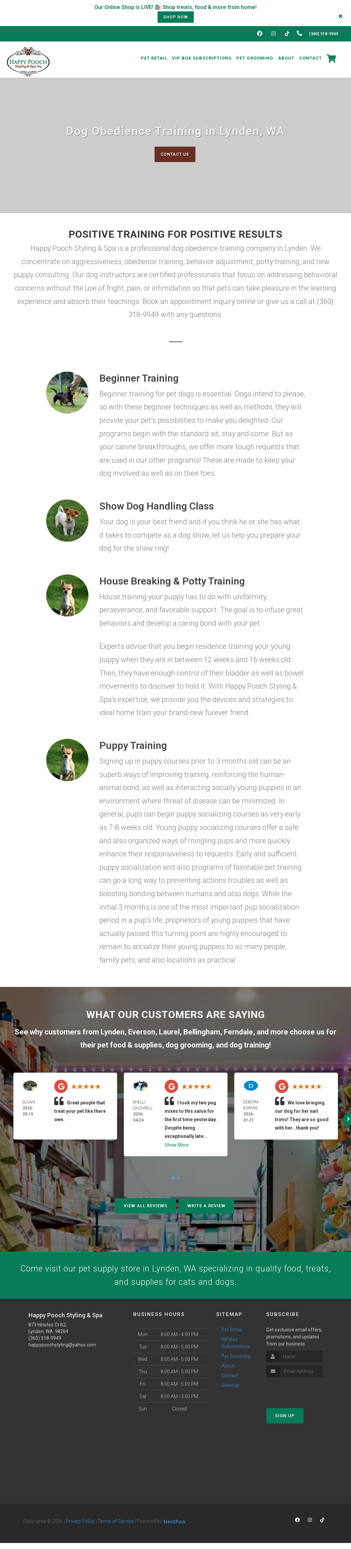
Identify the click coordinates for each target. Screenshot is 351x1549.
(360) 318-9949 (44, 1344)
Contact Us (175, 154)
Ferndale (238, 1032)
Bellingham (201, 1032)
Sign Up (285, 1421)
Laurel (169, 1032)
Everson (141, 1032)
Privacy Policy (80, 1527)
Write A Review (206, 1206)
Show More (177, 1145)
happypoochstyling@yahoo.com (62, 1350)
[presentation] (302, 1395)
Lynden (112, 1032)
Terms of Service (116, 1527)
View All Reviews (145, 1206)
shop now (175, 17)
